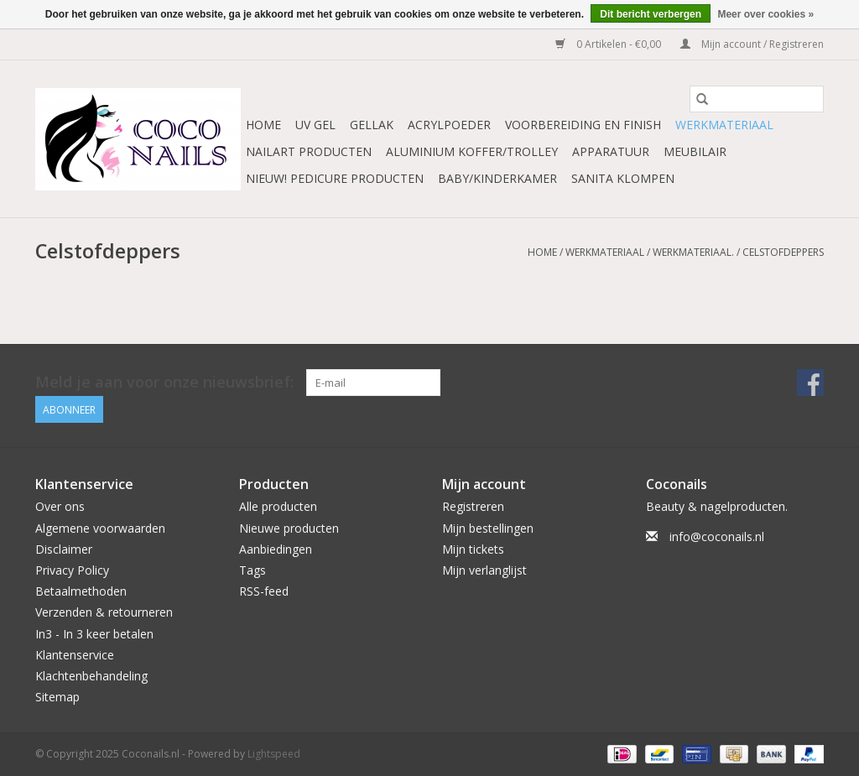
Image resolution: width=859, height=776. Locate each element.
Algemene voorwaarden (100, 528)
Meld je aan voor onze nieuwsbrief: (164, 382)
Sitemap (57, 697)
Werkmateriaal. (693, 252)
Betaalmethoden (81, 591)
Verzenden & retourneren (104, 612)
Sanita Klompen (622, 178)
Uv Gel (315, 125)
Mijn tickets (473, 549)
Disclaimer (63, 549)
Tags (252, 570)
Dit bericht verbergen (650, 14)
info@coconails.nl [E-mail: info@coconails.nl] (716, 536)
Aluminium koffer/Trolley (472, 151)
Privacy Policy (72, 570)
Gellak (371, 125)
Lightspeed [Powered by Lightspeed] (273, 754)
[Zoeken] (757, 99)
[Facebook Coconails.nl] (810, 382)
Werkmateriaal (724, 125)
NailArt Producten (309, 151)
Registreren (473, 506)
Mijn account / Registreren (752, 44)
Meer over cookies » (765, 14)
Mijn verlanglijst (484, 570)
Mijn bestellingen (488, 528)
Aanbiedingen (275, 549)
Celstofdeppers (783, 252)
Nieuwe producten (289, 528)
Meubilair (695, 151)
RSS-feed (264, 591)
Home (263, 125)
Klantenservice (74, 655)
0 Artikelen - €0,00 (609, 44)
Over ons (60, 506)
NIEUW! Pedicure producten (335, 178)
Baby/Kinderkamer (497, 178)
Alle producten (278, 506)
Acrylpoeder (449, 125)
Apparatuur (610, 151)
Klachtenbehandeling (91, 676)
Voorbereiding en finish (583, 125)
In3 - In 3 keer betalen (94, 634)
